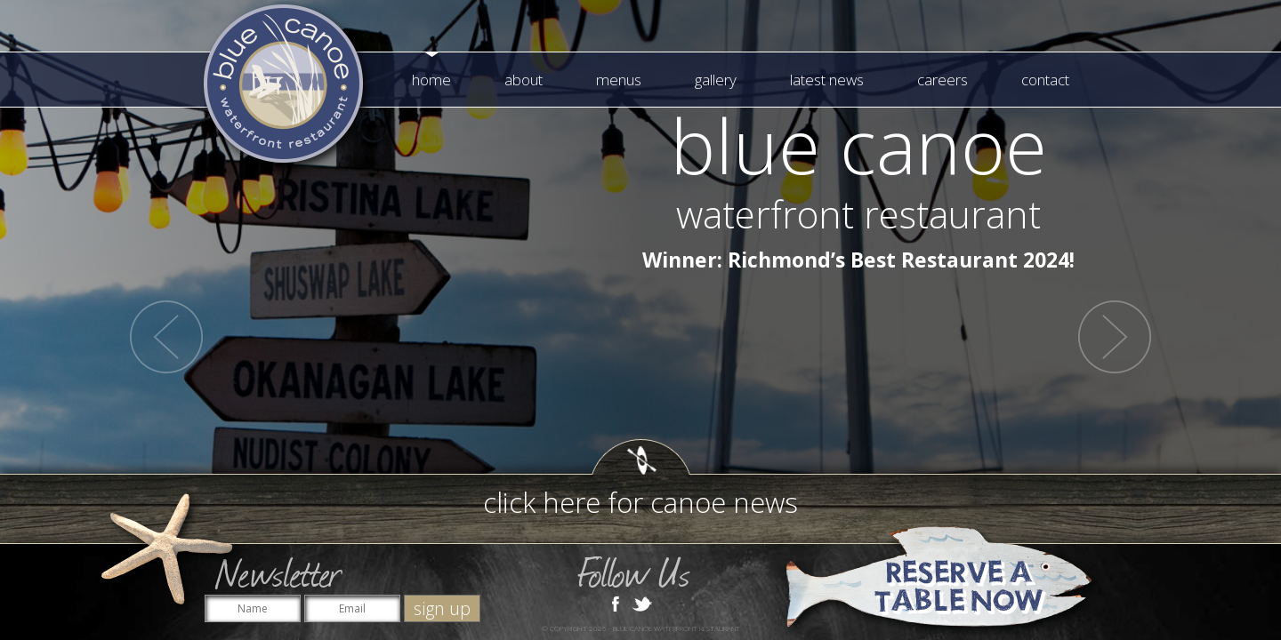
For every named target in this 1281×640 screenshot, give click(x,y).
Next (1114, 336)
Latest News (827, 79)
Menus (618, 79)
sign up (442, 608)
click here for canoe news (640, 502)
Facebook (615, 602)
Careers (942, 79)
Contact (1045, 79)
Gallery (716, 79)
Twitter (642, 602)
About (523, 79)
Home (431, 79)
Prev (166, 336)
